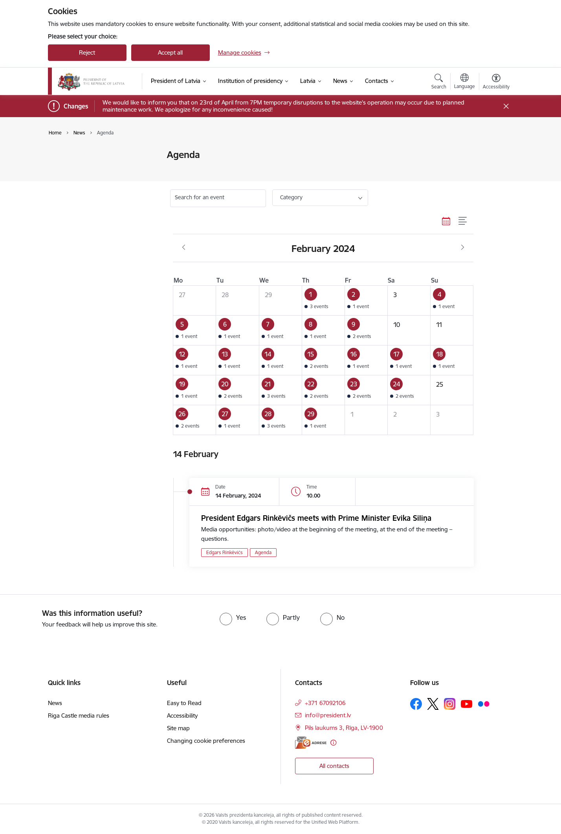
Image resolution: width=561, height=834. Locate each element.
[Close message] (505, 106)
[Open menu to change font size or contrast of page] (496, 82)
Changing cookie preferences (206, 740)
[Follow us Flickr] (484, 703)
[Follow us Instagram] (450, 703)
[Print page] (494, 151)
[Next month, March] (462, 247)
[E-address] (310, 742)
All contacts (334, 766)
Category (291, 197)
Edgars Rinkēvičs (224, 552)
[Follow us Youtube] (467, 703)
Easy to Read (184, 703)
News (63, 155)
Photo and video (78, 182)
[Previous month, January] (183, 247)
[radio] (233, 617)
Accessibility (182, 715)
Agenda (66, 169)
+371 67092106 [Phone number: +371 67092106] (325, 703)
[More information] (333, 743)
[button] (323, 301)
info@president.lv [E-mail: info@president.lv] (328, 715)
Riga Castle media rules (78, 715)
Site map (178, 728)
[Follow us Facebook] (416, 704)
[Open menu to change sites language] (464, 82)
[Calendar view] (446, 221)
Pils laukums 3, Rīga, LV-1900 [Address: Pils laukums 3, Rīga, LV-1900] (344, 727)
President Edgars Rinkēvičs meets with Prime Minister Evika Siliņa (316, 518)
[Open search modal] (438, 82)
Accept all (170, 52)
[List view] (463, 221)
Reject (87, 52)
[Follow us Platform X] (433, 704)
